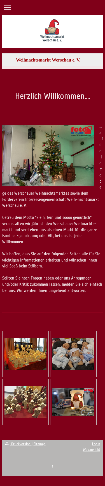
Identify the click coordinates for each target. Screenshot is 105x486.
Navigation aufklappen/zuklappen (52, 7)
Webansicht (91, 449)
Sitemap (40, 444)
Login (96, 444)
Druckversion (18, 444)
